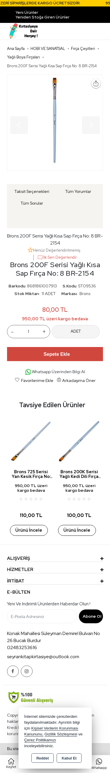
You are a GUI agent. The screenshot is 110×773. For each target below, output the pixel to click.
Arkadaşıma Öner (76, 380)
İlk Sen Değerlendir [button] (57, 257)
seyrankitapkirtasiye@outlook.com (43, 657)
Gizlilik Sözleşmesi (61, 734)
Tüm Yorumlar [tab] (78, 191)
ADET (76, 331)
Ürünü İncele (28, 530)
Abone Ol (92, 616)
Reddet (42, 758)
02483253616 (22, 647)
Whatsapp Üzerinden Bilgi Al (55, 372)
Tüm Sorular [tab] (32, 203)
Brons (84, 293)
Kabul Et (69, 758)
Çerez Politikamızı (40, 740)
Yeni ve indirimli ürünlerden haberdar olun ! (48, 604)
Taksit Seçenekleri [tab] (31, 191)
